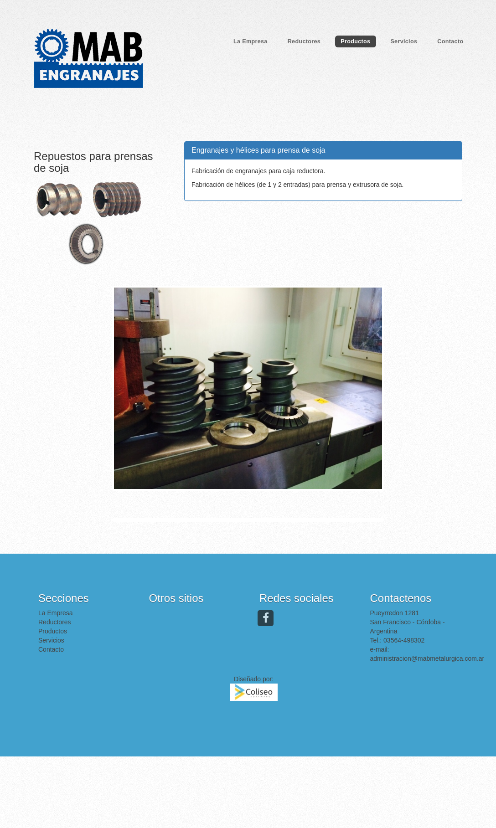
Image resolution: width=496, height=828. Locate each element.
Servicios (403, 41)
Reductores (304, 41)
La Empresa (250, 41)
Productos (355, 41)
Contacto (450, 41)
